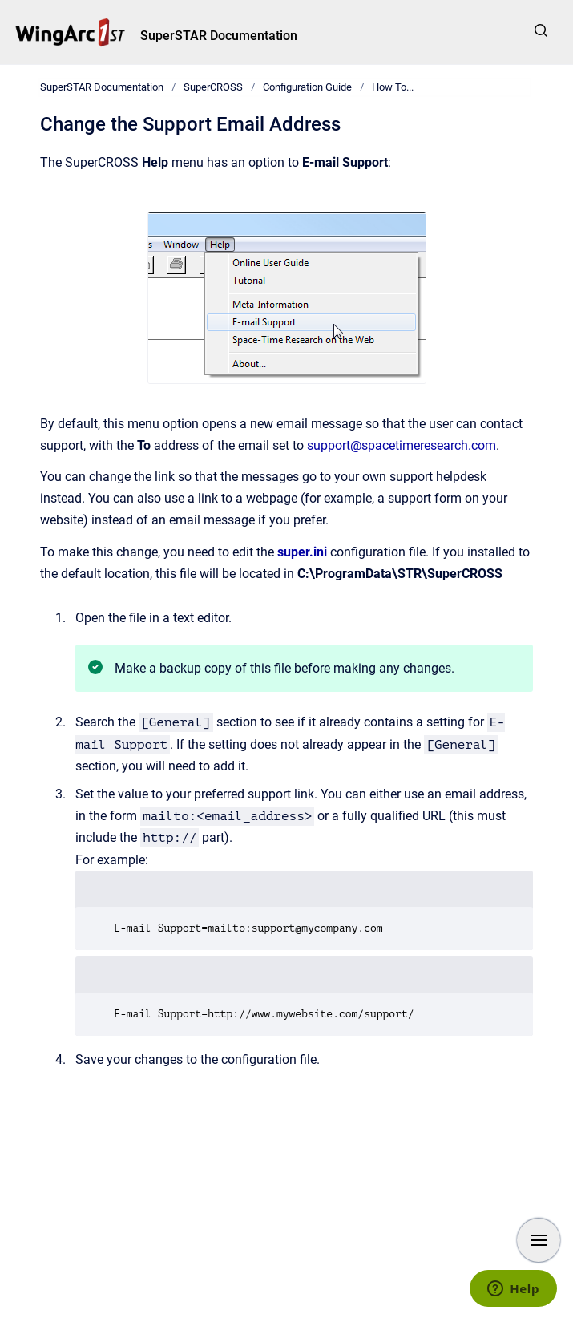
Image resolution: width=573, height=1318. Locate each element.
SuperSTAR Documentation (218, 35)
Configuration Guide (307, 87)
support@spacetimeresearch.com (401, 445)
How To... (393, 87)
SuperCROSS (213, 87)
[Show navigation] (538, 1240)
